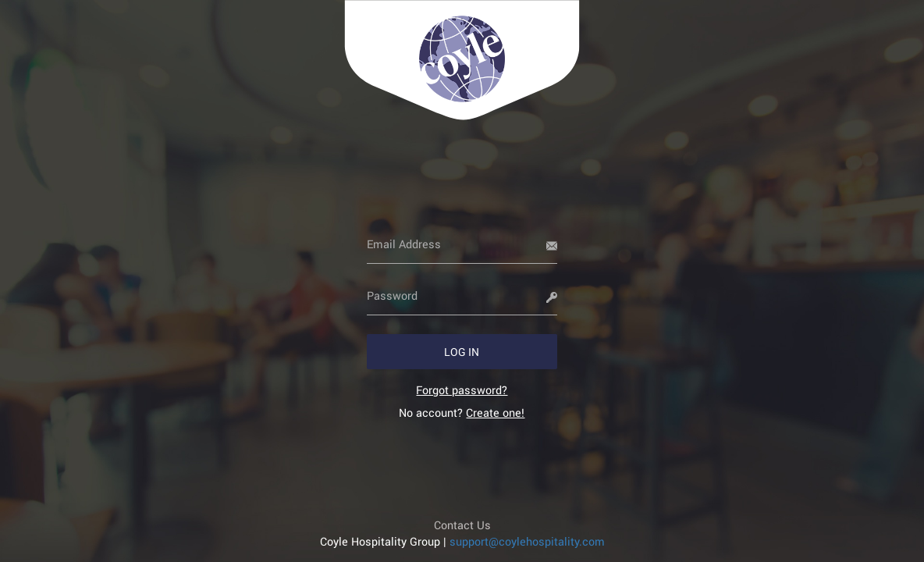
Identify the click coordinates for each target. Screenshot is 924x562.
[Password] (462, 295)
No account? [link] (461, 412)
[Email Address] (462, 244)
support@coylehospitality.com (527, 541)
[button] (462, 351)
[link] (461, 389)
